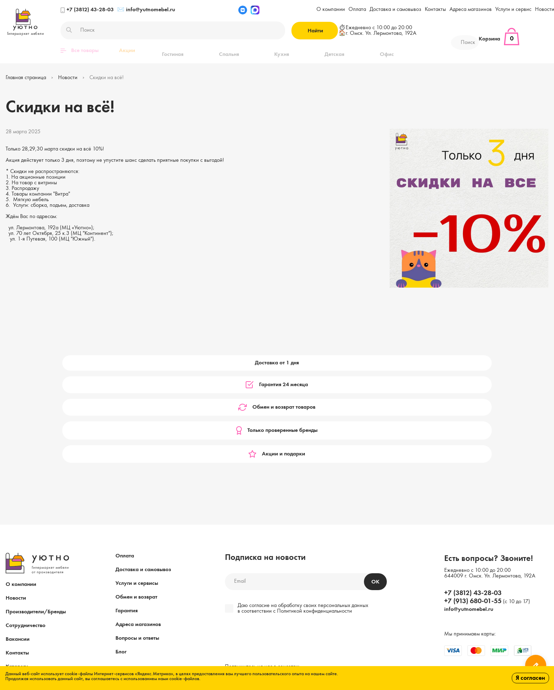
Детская (283, 50)
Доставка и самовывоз (395, 9)
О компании (330, 9)
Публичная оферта (137, 620)
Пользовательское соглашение (260, 620)
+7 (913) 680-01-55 (473, 510)
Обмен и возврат (136, 506)
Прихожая (361, 50)
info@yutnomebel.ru (146, 10)
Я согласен (530, 678)
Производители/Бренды (36, 521)
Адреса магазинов (470, 9)
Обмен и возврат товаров (276, 362)
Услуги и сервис (513, 9)
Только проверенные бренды (386, 362)
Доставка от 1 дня (58, 362)
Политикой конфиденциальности (314, 520)
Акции (127, 50)
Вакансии (18, 548)
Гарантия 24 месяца (167, 362)
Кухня (245, 50)
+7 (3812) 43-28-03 (87, 10)
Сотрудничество (25, 534)
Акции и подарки (496, 362)
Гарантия (126, 520)
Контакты (435, 9)
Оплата (357, 9)
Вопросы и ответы (137, 547)
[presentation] (273, 549)
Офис (320, 50)
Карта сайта (21, 589)
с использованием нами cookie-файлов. (160, 678)
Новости (16, 507)
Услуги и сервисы (136, 492)
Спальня (207, 50)
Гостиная (166, 50)
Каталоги (17, 576)
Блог (120, 561)
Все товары (80, 50)
